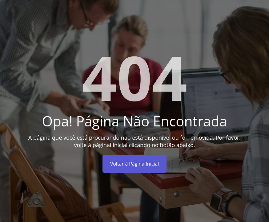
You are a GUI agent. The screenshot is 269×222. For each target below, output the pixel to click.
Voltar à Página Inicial (134, 163)
